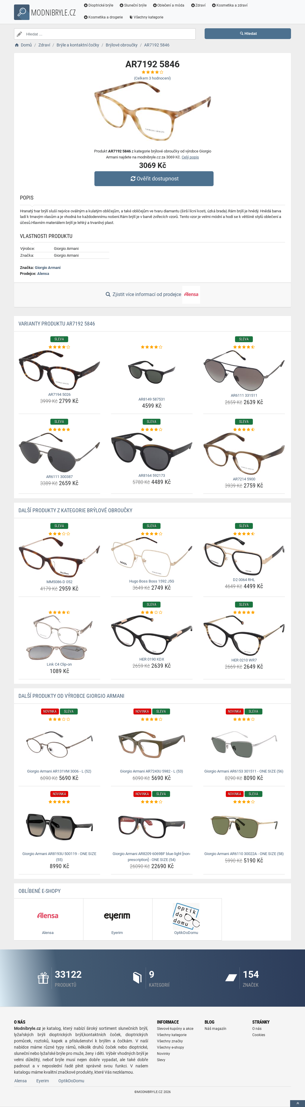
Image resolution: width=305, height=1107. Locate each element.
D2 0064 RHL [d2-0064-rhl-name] (244, 579)
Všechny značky (170, 1041)
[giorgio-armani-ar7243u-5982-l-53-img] (151, 744)
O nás (257, 1029)
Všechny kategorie (146, 17)
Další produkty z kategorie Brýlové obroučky (75, 510)
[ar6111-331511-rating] (244, 347)
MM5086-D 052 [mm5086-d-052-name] (59, 582)
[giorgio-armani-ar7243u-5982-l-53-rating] (151, 720)
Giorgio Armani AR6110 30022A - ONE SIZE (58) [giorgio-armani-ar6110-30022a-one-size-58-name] (244, 853)
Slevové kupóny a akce (175, 1029)
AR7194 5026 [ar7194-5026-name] (59, 394)
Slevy (161, 1060)
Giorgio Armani (47, 267)
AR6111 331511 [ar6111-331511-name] (244, 395)
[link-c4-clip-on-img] (59, 637)
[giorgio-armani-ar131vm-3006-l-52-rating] (59, 720)
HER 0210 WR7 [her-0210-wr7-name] (244, 660)
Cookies (258, 1035)
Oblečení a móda (168, 5)
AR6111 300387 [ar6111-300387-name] (59, 476)
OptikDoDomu (71, 1080)
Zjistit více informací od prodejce (152, 295)
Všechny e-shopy (170, 1047)
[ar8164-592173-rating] (151, 430)
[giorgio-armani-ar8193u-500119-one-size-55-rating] (59, 802)
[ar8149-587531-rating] (151, 347)
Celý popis (190, 157)
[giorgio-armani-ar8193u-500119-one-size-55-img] (59, 827)
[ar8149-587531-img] (151, 372)
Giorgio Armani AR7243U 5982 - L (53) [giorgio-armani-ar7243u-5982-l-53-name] (151, 771)
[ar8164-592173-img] (151, 452)
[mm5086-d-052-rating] (59, 534)
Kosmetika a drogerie (103, 17)
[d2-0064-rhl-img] (244, 556)
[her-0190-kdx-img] (151, 635)
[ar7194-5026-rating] (59, 347)
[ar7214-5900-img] (244, 454)
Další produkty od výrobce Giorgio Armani (71, 696)
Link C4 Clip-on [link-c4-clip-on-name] (59, 664)
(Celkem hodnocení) (152, 78)
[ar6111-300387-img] (59, 452)
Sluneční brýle (133, 5)
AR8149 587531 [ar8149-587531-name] (152, 399)
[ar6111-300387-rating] (59, 430)
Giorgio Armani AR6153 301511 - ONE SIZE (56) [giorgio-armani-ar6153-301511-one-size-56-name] (244, 771)
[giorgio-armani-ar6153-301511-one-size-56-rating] (244, 720)
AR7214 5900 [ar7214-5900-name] (244, 479)
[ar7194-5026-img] (59, 370)
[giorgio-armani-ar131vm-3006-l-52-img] (59, 744)
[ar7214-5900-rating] (244, 430)
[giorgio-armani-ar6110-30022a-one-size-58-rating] (244, 802)
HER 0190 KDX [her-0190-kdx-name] (151, 659)
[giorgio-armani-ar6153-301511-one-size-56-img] (244, 744)
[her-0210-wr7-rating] (244, 613)
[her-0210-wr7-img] (244, 635)
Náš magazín (215, 1029)
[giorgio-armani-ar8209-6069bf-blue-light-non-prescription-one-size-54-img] (151, 827)
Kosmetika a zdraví (229, 5)
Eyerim (42, 1080)
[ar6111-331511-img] (244, 370)
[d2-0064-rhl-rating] (244, 534)
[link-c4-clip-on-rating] (59, 613)
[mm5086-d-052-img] (59, 557)
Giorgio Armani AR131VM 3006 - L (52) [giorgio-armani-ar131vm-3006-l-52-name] (59, 771)
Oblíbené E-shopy (39, 891)
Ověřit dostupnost (154, 179)
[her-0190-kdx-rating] (151, 613)
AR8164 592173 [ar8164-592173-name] (152, 475)
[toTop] (297, 1103)
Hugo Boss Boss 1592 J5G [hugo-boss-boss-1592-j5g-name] (151, 581)
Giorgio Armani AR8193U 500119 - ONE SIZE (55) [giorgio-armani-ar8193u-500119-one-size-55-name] (59, 856)
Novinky (163, 1054)
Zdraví (198, 5)
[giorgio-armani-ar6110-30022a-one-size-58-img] (244, 827)
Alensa (43, 273)
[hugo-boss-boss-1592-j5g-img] (151, 557)
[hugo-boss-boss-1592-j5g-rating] (151, 534)
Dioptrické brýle (98, 5)
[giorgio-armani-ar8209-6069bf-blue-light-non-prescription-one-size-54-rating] (151, 802)
